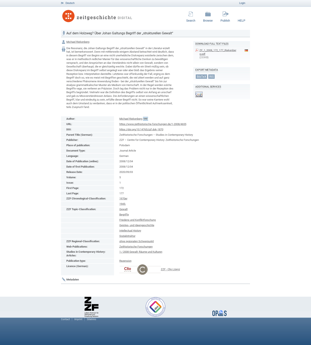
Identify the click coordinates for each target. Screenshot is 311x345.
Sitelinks (91, 319)
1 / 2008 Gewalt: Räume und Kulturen (140, 251)
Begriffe (124, 214)
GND (145, 118)
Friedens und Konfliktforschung (137, 219)
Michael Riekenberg (77, 41)
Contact (65, 319)
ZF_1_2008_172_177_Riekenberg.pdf (217, 52)
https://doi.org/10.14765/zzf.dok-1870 (141, 129)
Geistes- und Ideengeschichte (136, 225)
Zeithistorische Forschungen (136, 246)
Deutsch (70, 3)
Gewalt (123, 209)
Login (242, 3)
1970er (123, 198)
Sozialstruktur (127, 235)
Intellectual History (130, 230)
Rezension (125, 260)
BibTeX (201, 76)
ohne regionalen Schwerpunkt (136, 241)
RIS (211, 76)
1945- (122, 203)
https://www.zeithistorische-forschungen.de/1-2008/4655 (152, 124)
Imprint (78, 319)
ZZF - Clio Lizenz (170, 269)
